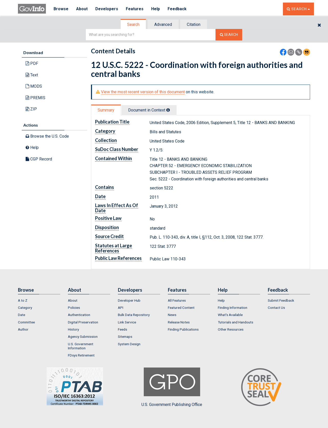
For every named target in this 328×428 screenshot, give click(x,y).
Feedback (177, 8)
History (73, 329)
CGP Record (39, 159)
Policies (74, 307)
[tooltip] (168, 110)
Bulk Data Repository (134, 315)
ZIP (31, 109)
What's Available (230, 315)
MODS (34, 86)
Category (25, 307)
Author (23, 329)
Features (135, 8)
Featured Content (181, 307)
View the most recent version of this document (143, 91)
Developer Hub (129, 300)
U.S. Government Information (80, 346)
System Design (129, 344)
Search (133, 24)
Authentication (79, 315)
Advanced (163, 24)
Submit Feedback (281, 300)
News (172, 315)
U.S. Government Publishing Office (171, 387)
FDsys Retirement (81, 355)
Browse (61, 8)
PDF (32, 63)
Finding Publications (183, 329)
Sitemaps (125, 336)
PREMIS (35, 97)
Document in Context (149, 110)
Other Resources (230, 329)
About (82, 8)
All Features (177, 300)
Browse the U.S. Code (47, 136)
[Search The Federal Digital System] (229, 34)
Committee (26, 322)
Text (32, 75)
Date (21, 315)
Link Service (127, 322)
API (120, 307)
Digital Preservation (83, 322)
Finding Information (232, 307)
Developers (106, 8)
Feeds (122, 329)
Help (155, 8)
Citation (193, 24)
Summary (106, 110)
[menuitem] (39, 300)
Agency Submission (83, 336)
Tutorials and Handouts (235, 322)
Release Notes (179, 322)
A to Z (22, 300)
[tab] (133, 24)
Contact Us (276, 307)
